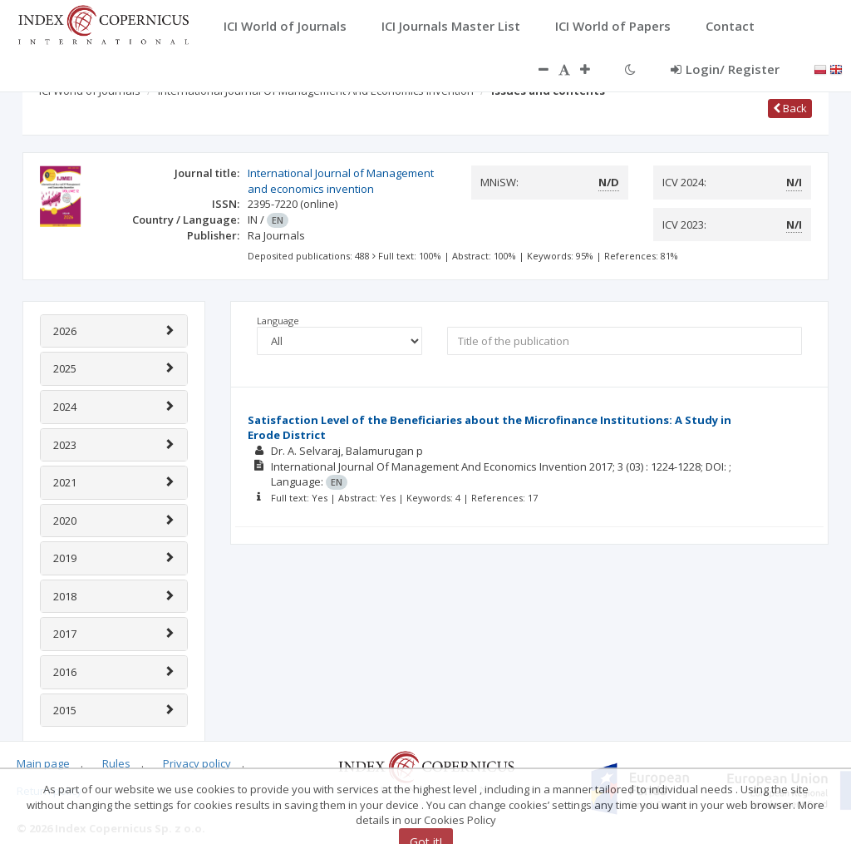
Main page (43, 763)
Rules (116, 763)
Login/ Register (725, 69)
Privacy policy (197, 763)
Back (790, 108)
